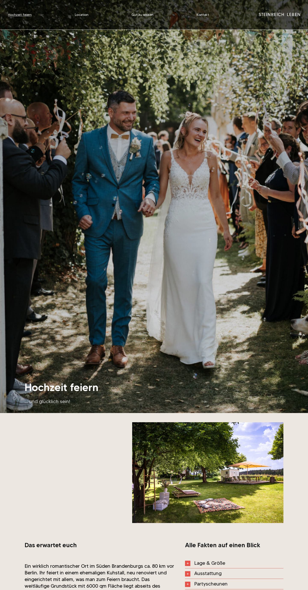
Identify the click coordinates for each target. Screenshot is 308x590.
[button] (234, 563)
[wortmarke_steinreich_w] (279, 14)
